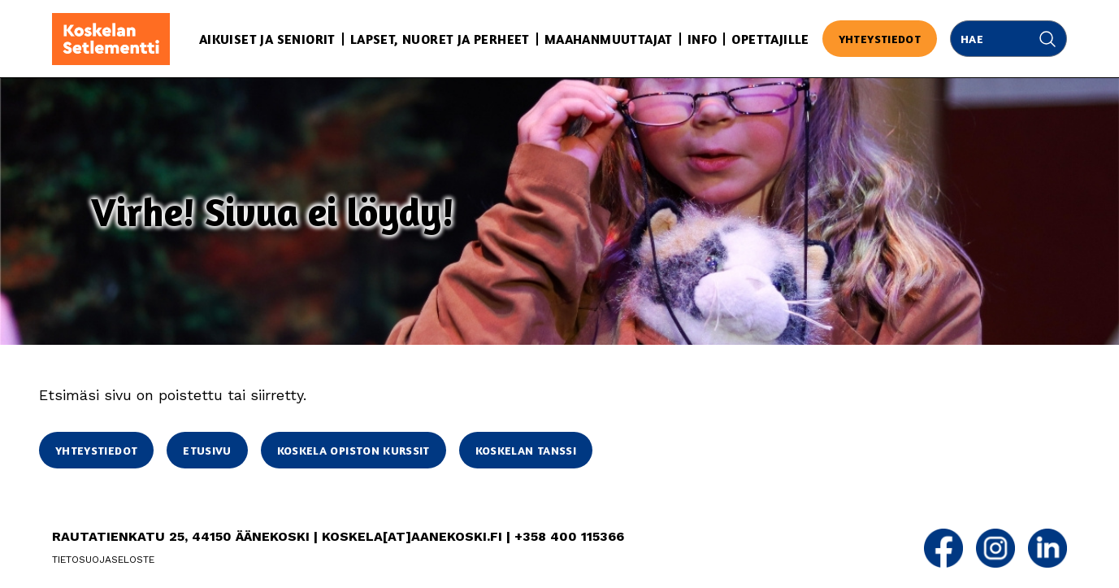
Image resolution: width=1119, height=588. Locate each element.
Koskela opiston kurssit (353, 450)
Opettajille (770, 39)
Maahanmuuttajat (608, 39)
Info (702, 39)
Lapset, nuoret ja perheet (440, 39)
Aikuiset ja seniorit (267, 39)
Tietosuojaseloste (103, 559)
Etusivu (207, 450)
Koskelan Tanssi (525, 450)
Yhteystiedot (880, 39)
